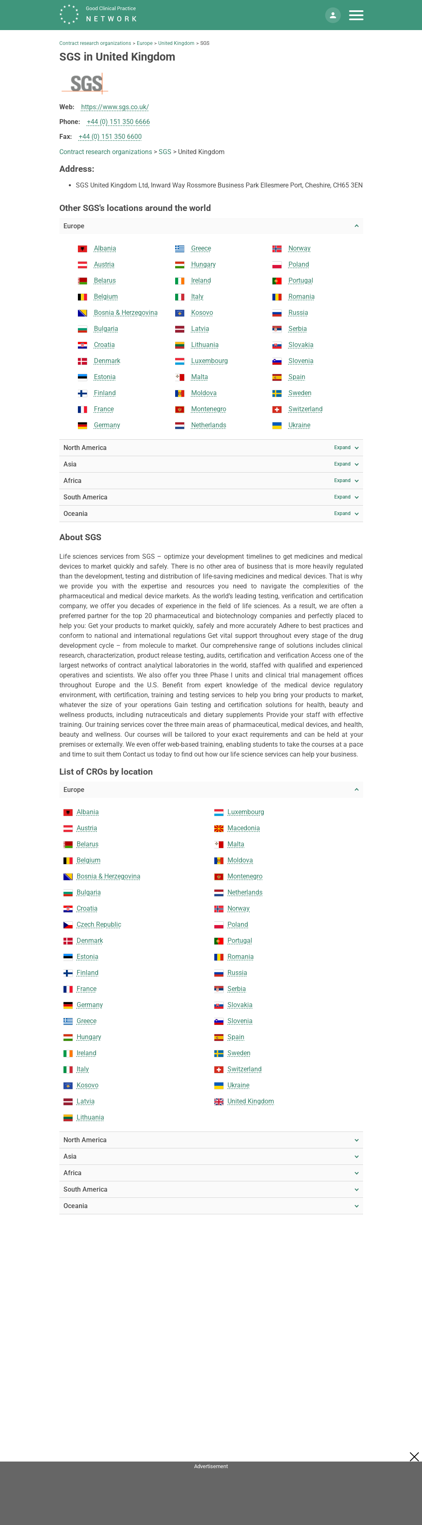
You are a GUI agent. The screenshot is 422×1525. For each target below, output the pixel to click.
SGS (165, 152)
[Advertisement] (211, 1490)
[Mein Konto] (333, 15)
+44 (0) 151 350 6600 (110, 137)
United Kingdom (176, 43)
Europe (144, 43)
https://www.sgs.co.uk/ (115, 107)
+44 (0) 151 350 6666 (118, 122)
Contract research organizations (95, 43)
